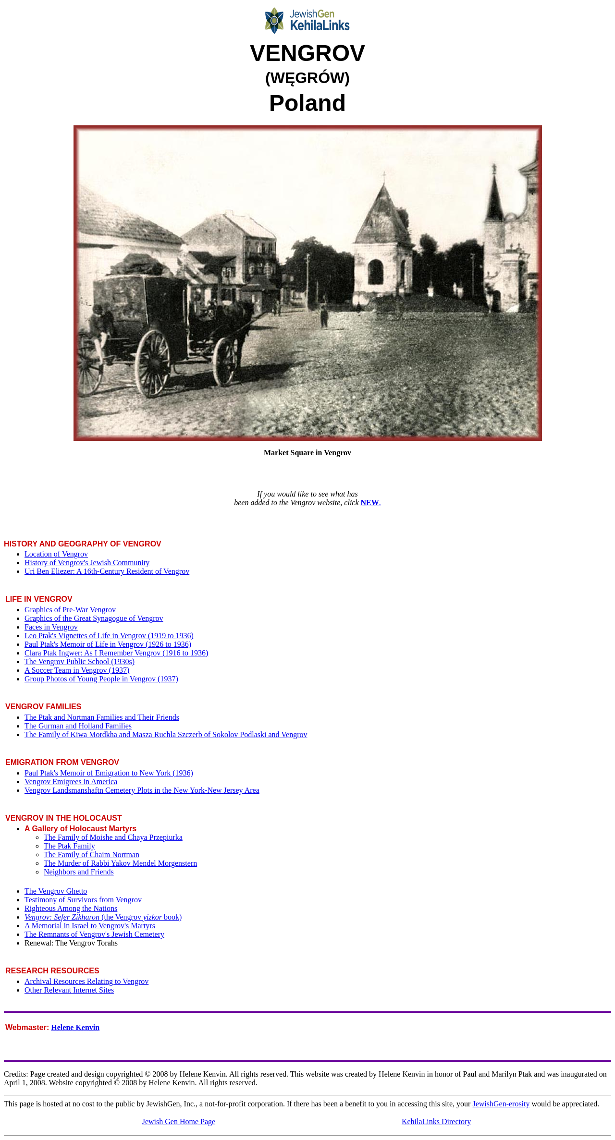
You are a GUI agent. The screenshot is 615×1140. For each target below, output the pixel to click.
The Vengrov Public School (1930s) (80, 661)
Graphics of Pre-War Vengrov (70, 610)
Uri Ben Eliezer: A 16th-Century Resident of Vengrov (107, 571)
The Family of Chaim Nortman (91, 854)
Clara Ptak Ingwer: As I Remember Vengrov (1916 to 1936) (116, 653)
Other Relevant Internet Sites (69, 990)
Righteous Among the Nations (71, 908)
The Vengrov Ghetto (56, 891)
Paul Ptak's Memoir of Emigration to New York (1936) (109, 773)
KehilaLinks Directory (436, 1121)
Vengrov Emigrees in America (71, 781)
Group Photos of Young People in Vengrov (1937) (101, 679)
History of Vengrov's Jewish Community (87, 562)
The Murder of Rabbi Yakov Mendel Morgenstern (120, 863)
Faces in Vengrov (51, 627)
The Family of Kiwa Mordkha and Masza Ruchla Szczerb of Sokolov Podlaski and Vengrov (166, 734)
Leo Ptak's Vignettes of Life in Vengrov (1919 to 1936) (109, 635)
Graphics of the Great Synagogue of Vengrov (94, 618)
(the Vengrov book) (103, 917)
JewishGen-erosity (500, 1104)
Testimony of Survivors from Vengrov (83, 900)
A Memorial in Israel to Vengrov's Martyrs (90, 926)
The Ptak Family (69, 846)
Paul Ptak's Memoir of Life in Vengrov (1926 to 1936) (108, 644)
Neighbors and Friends (79, 872)
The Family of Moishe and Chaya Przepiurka (113, 837)
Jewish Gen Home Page (178, 1121)
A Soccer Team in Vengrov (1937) (77, 670)
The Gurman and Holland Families (78, 726)
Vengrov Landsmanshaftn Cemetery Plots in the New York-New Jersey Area (142, 790)
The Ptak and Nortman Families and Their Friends (102, 717)
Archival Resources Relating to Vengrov (86, 981)
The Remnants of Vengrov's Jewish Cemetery (94, 934)
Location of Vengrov (56, 554)
